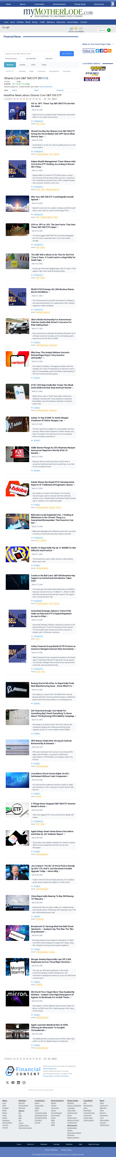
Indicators (49, 58)
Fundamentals (72, 1128)
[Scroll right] (112, 3)
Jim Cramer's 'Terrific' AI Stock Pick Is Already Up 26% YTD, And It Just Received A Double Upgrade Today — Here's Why (53, 868)
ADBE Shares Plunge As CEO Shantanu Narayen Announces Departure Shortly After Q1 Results (53, 450)
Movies (53, 1103)
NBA (20, 1118)
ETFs (33, 65)
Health (37, 1108)
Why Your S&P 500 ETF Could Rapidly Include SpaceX (52, 198)
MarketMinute (38, 601)
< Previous (8, 99)
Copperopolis (72, 1123)
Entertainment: (57, 1101)
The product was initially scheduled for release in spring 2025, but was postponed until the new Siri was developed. (54, 845)
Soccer (21, 1123)
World (27, 22)
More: (102, 1101)
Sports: (21, 1111)
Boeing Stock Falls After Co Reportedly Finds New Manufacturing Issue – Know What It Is (52, 684)
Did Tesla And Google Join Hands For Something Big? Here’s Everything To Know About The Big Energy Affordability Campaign (53, 713)
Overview (22, 71)
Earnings (52, 507)
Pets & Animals (89, 1120)
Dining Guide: (72, 1101)
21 (45, 99)
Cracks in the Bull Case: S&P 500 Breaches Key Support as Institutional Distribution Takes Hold (53, 578)
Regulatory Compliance (52, 189)
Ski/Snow (22, 1108)
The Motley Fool (38, 121)
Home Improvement (74, 1133)
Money (35, 22)
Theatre (53, 1106)
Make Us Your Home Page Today (96, 44)
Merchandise (88, 1106)
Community (39, 4)
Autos (85, 1108)
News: (4, 1101)
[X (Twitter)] (7, 1083)
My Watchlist (31, 58)
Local (6, 22)
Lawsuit (58, 507)
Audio (102, 1103)
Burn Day (22, 1103)
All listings (70, 1103)
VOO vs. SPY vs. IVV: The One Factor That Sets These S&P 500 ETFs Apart (53, 225)
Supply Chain (53, 345)
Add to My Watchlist (45, 87)
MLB (20, 1116)
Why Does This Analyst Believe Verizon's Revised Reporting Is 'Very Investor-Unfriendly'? (50, 355)
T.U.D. (102, 1118)
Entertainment (59, 4)
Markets (10, 65)
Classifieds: (88, 1101)
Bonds (38, 189)
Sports (22, 4)
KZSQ (53, 1123)
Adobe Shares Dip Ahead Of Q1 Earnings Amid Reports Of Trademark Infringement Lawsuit (53, 483)
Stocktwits (37, 342)
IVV (45, 78)
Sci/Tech (5, 1125)
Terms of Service (51, 1150)
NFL (20, 1113)
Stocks (22, 65)
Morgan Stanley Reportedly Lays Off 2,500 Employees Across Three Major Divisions (51, 960)
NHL (20, 1121)
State (12, 22)
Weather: (22, 1101)
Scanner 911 (104, 1106)
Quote (14, 90)
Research (60, 90)
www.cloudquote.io (50, 1069)
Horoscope (55, 1108)
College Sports (24, 1125)
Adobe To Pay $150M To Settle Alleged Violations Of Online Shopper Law (49, 419)
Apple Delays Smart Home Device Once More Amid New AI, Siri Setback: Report (52, 832)
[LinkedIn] (18, 1083)
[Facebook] (13, 1083)
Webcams (51, 22)
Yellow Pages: (104, 1125)
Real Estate (99, 4)
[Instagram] (24, 1083)
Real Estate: (72, 1125)
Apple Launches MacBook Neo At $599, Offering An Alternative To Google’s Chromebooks (49, 1027)
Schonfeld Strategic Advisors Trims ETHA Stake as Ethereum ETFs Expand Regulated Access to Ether (51, 613)
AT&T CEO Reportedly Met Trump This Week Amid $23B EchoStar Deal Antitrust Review (52, 386)
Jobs (85, 1103)
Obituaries (60, 22)
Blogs (37, 1110)
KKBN (53, 1125)
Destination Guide (41, 1115)
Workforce (39, 984)
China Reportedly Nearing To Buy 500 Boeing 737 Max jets (52, 897)
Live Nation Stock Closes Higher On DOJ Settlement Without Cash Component (50, 774)
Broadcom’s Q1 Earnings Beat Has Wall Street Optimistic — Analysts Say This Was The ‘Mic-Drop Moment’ (52, 929)
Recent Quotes (11, 58)
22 (49, 99)
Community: (40, 1101)
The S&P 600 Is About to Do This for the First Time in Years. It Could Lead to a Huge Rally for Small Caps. (53, 257)
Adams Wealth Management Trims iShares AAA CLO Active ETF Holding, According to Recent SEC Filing (53, 164)
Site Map (57, 1144)
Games (53, 1110)
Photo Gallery (104, 1120)
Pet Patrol (38, 1120)
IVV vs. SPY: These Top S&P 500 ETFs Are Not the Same (53, 104)
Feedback (43, 1144)
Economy (56, 154)
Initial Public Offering (46, 217)
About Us (30, 1144)
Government (53, 410)
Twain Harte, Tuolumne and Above (72, 1112)
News (8, 4)
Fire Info (37, 1123)
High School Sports (25, 1128)
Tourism (83, 22)
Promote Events (89, 1113)
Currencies (41, 71)
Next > (54, 99)
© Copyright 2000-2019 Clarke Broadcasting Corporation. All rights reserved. (58, 1154)
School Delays (72, 22)
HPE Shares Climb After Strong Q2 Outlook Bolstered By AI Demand (51, 742)
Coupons (103, 1123)
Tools (43, 65)
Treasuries (67, 71)
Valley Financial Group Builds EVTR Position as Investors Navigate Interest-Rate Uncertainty (53, 647)
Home (19, 1144)
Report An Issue (93, 1144)
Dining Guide (80, 4)
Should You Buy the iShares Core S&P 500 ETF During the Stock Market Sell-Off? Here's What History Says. (53, 134)
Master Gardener (73, 1138)
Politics (4, 1118)
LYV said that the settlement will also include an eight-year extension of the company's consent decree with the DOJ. (53, 787)
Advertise (69, 1144)
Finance (69, 1130)
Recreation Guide (41, 1118)
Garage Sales (88, 1118)
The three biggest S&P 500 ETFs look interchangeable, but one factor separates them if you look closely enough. (53, 238)
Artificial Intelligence (42, 154)
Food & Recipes (56, 1113)
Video (102, 1110)
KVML (53, 1120)
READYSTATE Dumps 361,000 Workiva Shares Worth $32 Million (52, 290)
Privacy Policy (48, 1076)
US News (20, 22)
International (54, 71)
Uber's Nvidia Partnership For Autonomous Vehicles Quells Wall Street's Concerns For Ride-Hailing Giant (51, 322)
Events (37, 1103)
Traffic (42, 22)
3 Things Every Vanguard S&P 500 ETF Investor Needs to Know (53, 805)
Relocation (71, 1135)
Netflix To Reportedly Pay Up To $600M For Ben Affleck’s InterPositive (53, 549)
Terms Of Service (62, 1076)
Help (80, 1144)
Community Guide (41, 1113)
